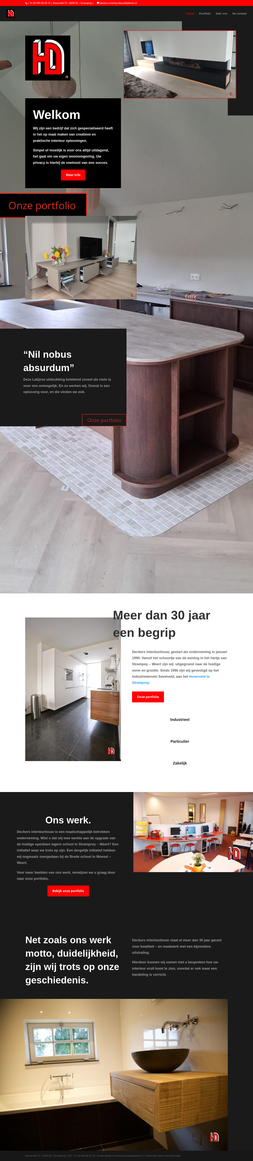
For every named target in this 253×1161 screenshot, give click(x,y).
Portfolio (205, 13)
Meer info (73, 175)
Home (190, 13)
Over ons (221, 13)
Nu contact (239, 13)
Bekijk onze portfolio (68, 891)
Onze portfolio (104, 420)
